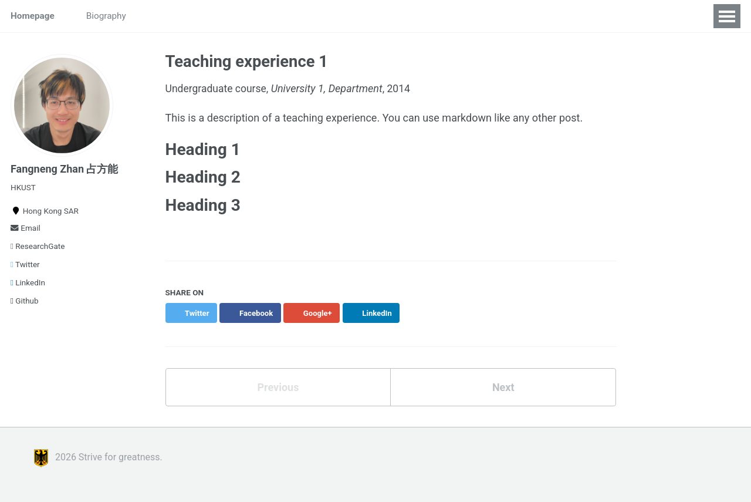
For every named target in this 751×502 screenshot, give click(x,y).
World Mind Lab (364, 16)
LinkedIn (28, 282)
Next (503, 388)
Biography (106, 16)
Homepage (33, 16)
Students (165, 16)
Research (222, 16)
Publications (287, 16)
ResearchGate (38, 246)
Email (25, 228)
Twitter (25, 264)
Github (25, 300)
